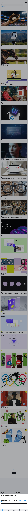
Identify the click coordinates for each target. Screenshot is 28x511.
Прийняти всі (14, 503)
